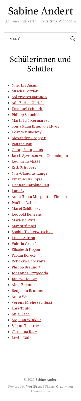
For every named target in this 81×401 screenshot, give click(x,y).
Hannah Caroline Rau (30, 185)
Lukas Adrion (23, 237)
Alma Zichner (23, 284)
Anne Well (21, 296)
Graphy (61, 386)
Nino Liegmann (25, 85)
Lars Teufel (22, 308)
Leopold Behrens (27, 214)
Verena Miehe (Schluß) (32, 302)
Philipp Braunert (26, 267)
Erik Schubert (24, 167)
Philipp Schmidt (25, 114)
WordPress (34, 386)
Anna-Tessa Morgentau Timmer (39, 196)
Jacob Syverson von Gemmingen (40, 155)
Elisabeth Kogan (26, 249)
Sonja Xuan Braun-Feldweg (35, 126)
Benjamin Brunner (28, 290)
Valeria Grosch (25, 243)
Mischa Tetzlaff (25, 91)
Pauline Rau (22, 144)
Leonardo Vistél (26, 161)
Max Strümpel (24, 226)
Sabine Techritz (25, 325)
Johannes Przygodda (30, 273)
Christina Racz (24, 331)
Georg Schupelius (27, 149)
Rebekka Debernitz (29, 261)
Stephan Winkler (26, 319)
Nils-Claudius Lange (30, 173)
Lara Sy (18, 190)
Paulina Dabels (24, 202)
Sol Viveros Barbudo (29, 97)
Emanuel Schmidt (27, 108)
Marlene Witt (23, 220)
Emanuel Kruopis (27, 179)
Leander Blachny (26, 132)
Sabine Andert (40, 11)
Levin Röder (22, 337)
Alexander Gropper (29, 138)
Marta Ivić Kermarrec (30, 120)
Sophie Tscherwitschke (32, 231)
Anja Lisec (21, 314)
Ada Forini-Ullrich (28, 102)
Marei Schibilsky (26, 208)
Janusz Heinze (24, 278)
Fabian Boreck (24, 255)
